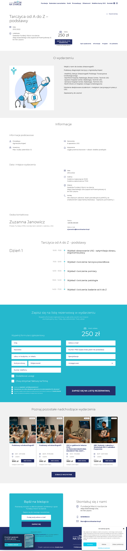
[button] (123, 529)
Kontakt (110, 3)
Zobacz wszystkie (63, 475)
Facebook (114, 3)
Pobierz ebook (13, 545)
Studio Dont (59, 547)
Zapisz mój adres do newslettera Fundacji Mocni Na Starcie (28, 393)
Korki (69, 3)
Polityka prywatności (104, 548)
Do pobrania (114, 43)
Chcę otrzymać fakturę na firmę (32, 381)
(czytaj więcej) (57, 391)
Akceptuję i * (26, 387)
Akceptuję (90, 544)
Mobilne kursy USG (99, 3)
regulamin (22, 387)
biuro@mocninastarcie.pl (91, 521)
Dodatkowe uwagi (25, 376)
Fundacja (44, 3)
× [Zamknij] (32, 536)
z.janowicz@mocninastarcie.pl (78, 229)
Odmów (104, 544)
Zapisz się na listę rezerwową (63, 41)
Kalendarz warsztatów (57, 3)
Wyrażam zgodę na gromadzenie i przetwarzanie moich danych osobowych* (37, 391)
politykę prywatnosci (32, 387)
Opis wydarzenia (85, 43)
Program (105, 43)
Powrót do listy (112, 14)
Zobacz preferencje (117, 544)
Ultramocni (87, 3)
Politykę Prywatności (40, 534)
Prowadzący (76, 3)
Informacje (96, 43)
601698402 (85, 517)
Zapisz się (36, 524)
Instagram (117, 3)
